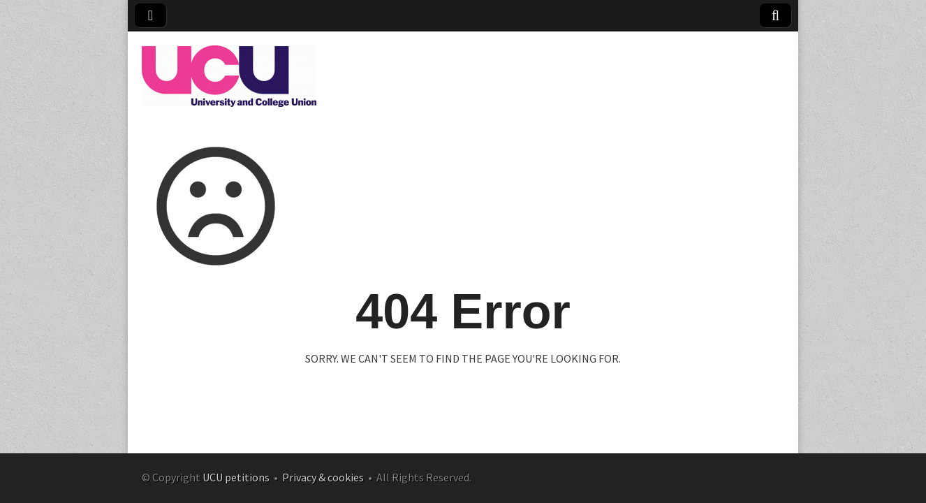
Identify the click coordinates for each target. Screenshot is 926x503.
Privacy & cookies (323, 477)
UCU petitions (236, 477)
